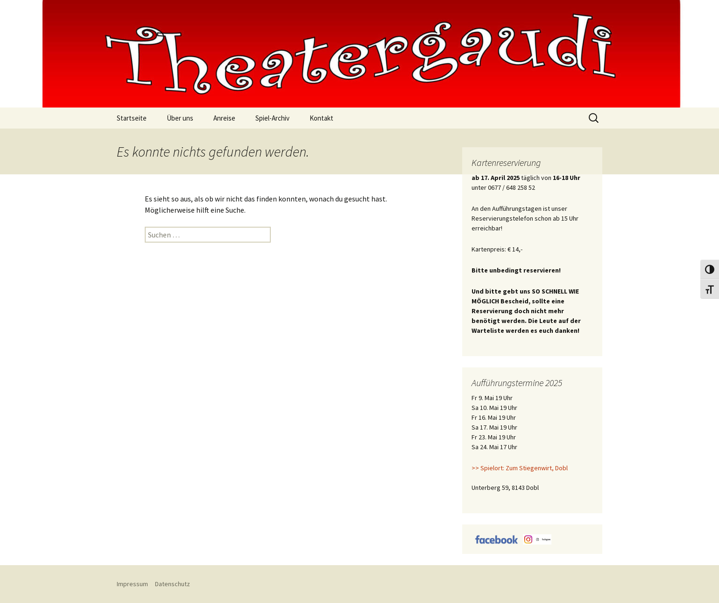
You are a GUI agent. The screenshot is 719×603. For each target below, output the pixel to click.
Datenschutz (172, 584)
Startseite (132, 118)
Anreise (224, 118)
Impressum (132, 584)
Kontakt (321, 118)
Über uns (180, 118)
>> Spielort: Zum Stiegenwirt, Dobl (520, 468)
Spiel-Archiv (272, 118)
